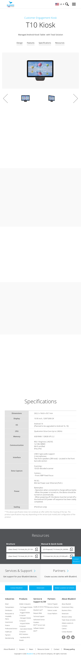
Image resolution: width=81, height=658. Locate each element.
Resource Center (43, 649)
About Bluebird (69, 599)
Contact (56, 649)
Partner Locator (52, 610)
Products (23, 599)
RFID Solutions (23, 634)
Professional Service (11, 629)
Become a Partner (53, 607)
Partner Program (53, 604)
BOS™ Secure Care (39, 625)
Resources (59, 43)
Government (9, 622)
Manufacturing (9, 638)
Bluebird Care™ (38, 610)
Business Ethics (67, 610)
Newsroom (65, 614)
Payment (7, 635)
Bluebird (30, 654)
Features (30, 43)
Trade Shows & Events (69, 620)
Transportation (9, 607)
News (31, 649)
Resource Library (67, 617)
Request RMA (37, 613)
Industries (9, 599)
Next (75, 98)
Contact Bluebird (67, 632)
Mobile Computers (25, 604)
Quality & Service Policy (40, 607)
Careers (64, 629)
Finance (7, 625)
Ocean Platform (52, 614)
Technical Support (38, 616)
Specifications (45, 43)
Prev (5, 98)
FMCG (7, 619)
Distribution (8, 610)
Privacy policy (69, 649)
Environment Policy (67, 607)
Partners (51, 599)
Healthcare (8, 632)
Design (20, 43)
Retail (6, 604)
